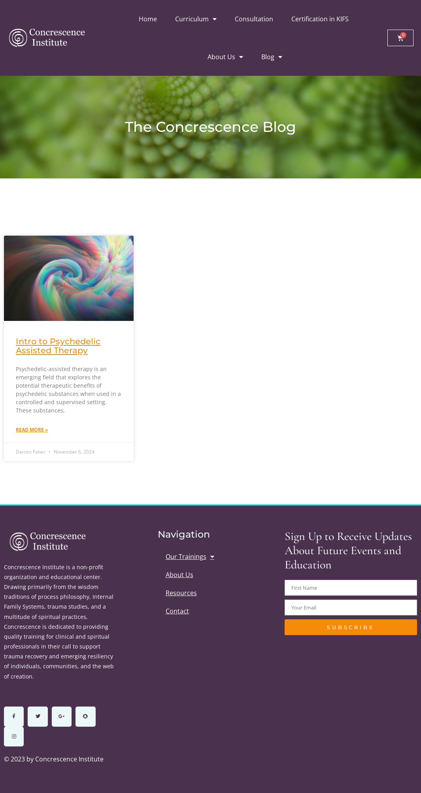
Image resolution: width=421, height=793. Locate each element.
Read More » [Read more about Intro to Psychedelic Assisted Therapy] (32, 429)
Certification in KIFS (320, 19)
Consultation (254, 19)
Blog (271, 57)
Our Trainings (190, 556)
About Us (225, 57)
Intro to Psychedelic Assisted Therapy (58, 345)
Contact (177, 611)
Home (148, 19)
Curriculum (196, 19)
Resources (181, 593)
